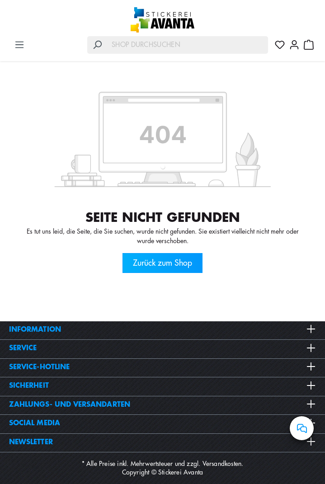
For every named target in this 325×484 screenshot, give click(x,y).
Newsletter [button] (162, 442)
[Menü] (19, 44)
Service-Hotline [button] (162, 367)
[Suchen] (97, 45)
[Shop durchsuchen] (188, 45)
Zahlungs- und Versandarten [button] (162, 404)
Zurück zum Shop (162, 263)
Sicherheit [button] (162, 385)
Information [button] (162, 329)
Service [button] (162, 348)
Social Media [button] (162, 423)
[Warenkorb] (308, 44)
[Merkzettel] (280, 44)
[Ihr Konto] (294, 44)
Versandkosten (222, 464)
